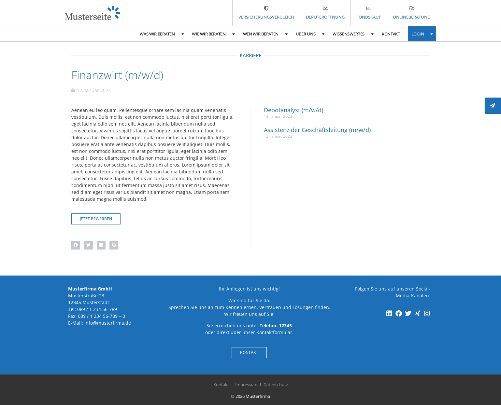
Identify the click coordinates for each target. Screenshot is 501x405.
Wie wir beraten (213, 34)
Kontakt (391, 34)
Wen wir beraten (265, 34)
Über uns (310, 34)
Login (422, 34)
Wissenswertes (353, 34)
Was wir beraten (162, 34)
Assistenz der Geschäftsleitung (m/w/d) (317, 130)
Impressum (246, 384)
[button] (75, 245)
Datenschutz (276, 384)
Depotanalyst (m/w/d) (293, 110)
